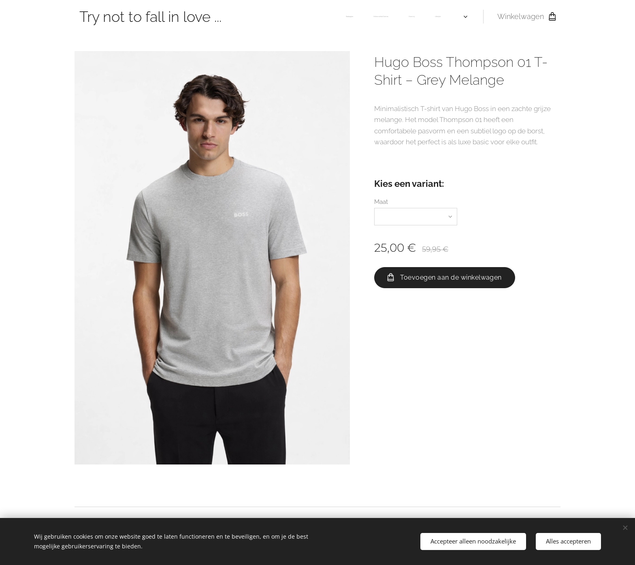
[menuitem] (388, 16)
